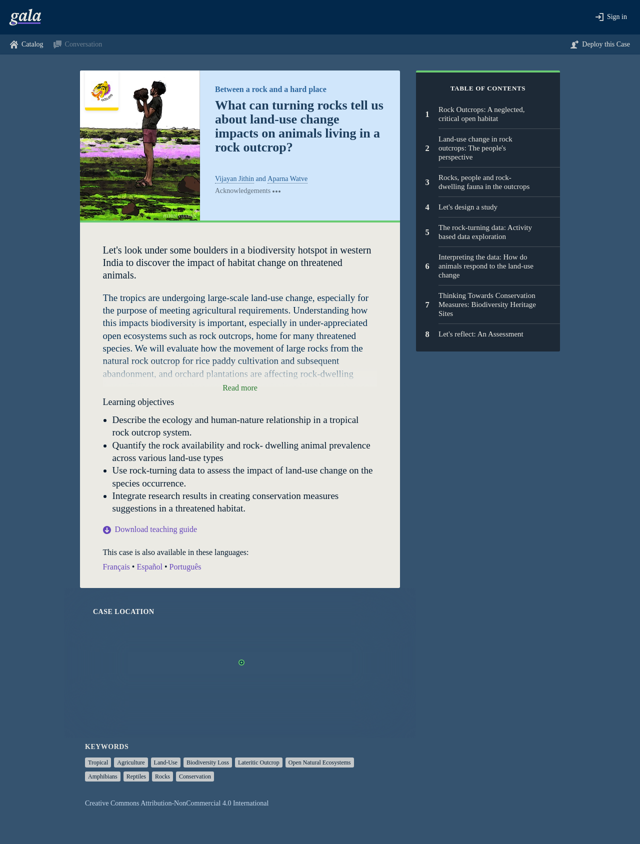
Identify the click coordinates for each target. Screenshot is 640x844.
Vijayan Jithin (234, 178)
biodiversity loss (207, 762)
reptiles (136, 776)
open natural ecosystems (319, 762)
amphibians (103, 776)
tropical (98, 762)
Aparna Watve (288, 178)
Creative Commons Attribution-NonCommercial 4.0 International (176, 803)
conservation (195, 776)
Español (149, 566)
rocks (162, 776)
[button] (611, 17)
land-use (166, 762)
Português (186, 566)
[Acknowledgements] (249, 191)
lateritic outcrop (259, 762)
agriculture (130, 762)
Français (116, 566)
